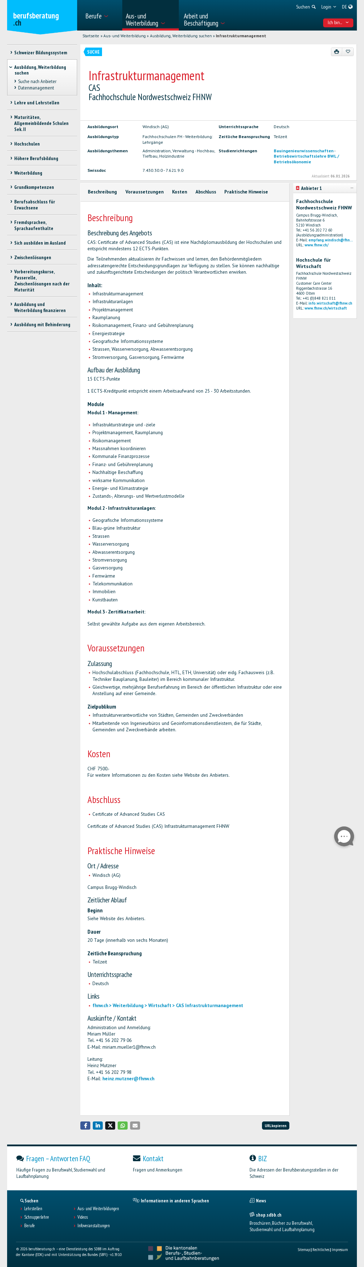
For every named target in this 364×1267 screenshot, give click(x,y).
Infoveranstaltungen (93, 1226)
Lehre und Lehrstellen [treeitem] (36, 102)
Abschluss (206, 192)
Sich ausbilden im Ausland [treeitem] (40, 243)
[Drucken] (336, 52)
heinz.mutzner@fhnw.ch (128, 1079)
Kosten (179, 192)
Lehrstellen (33, 1209)
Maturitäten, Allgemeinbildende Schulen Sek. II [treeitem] (41, 123)
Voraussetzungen (144, 192)
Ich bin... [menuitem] (338, 22)
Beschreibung (102, 192)
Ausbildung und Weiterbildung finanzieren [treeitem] (40, 307)
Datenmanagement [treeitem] (36, 87)
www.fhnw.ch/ (316, 244)
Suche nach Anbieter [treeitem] (37, 81)
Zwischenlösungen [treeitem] (32, 257)
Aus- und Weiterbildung (124, 35)
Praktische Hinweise (246, 192)
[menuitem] (101, 15)
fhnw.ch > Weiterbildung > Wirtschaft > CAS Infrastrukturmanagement (167, 1006)
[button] (85, 1125)
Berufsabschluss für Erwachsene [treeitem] (34, 204)
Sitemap (304, 1249)
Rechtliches (320, 1249)
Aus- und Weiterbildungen (98, 1209)
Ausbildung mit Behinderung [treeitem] (42, 324)
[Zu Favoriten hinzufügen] (347, 52)
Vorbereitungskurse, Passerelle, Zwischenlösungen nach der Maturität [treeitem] (42, 280)
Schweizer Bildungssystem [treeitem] (40, 52)
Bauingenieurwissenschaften (303, 150)
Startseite (90, 35)
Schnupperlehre (36, 1217)
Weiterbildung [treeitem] (28, 173)
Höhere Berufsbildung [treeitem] (36, 158)
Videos (82, 1217)
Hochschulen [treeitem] (27, 144)
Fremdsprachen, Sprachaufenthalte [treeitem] (33, 225)
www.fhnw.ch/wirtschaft (326, 308)
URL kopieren (276, 1125)
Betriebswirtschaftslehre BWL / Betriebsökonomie (306, 158)
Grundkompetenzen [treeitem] (34, 187)
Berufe (29, 1226)
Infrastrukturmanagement (241, 35)
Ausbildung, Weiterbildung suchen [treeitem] (40, 70)
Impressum (340, 1249)
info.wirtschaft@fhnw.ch (330, 303)
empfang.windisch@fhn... (331, 239)
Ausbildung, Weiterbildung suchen (181, 35)
